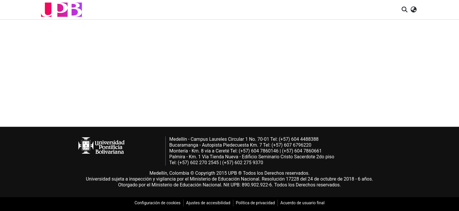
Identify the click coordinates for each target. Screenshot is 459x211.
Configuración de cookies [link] (157, 202)
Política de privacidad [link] (255, 202)
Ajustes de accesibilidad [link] (208, 202)
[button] (61, 9)
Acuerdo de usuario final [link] (302, 202)
